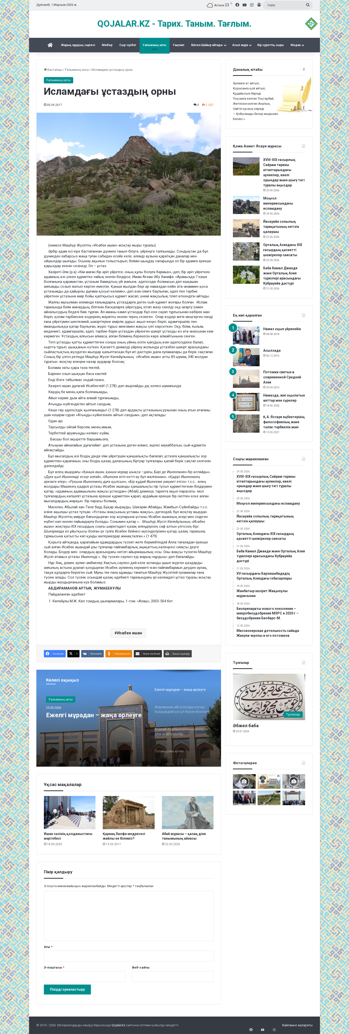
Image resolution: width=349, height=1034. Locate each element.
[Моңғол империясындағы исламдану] (246, 205)
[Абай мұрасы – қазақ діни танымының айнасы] (188, 812)
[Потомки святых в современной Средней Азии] (246, 379)
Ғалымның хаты (154, 45)
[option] (128, 718)
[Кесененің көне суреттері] (293, 781)
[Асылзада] (246, 357)
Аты (48, 947)
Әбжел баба (246, 725)
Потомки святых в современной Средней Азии (282, 377)
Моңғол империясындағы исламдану (278, 203)
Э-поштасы (54, 967)
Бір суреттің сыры (270, 45)
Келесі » (239, 119)
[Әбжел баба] (269, 697)
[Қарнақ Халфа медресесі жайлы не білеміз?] (128, 812)
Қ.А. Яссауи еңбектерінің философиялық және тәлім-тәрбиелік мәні (284, 422)
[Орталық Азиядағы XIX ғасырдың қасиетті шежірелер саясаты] (246, 251)
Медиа (296, 45)
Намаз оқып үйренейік (282, 329)
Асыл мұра (240, 45)
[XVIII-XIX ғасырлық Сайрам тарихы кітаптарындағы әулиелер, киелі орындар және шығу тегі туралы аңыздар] (246, 166)
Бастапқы (53, 70)
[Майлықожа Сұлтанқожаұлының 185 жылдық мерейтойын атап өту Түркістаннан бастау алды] (269, 781)
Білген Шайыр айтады (207, 45)
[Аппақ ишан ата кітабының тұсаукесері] (244, 798)
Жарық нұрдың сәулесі (78, 45)
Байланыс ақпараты (297, 1025)
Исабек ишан (129, 633)
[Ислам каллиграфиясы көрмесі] (244, 781)
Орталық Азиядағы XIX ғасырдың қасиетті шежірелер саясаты (282, 250)
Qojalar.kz (118, 1025)
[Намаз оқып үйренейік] (246, 335)
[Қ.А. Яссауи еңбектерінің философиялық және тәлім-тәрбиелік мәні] (246, 423)
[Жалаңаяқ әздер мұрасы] (269, 798)
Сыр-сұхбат (127, 45)
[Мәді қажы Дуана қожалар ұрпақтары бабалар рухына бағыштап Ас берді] (293, 798)
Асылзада (272, 350)
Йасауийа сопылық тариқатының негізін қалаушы (281, 227)
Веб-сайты (141, 967)
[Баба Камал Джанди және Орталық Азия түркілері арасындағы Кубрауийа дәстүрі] (246, 275)
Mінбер (107, 45)
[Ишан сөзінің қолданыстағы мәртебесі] (69, 812)
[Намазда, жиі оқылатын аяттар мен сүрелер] (246, 402)
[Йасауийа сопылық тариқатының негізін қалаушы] (246, 228)
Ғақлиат (178, 45)
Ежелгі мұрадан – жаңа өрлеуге (87, 720)
